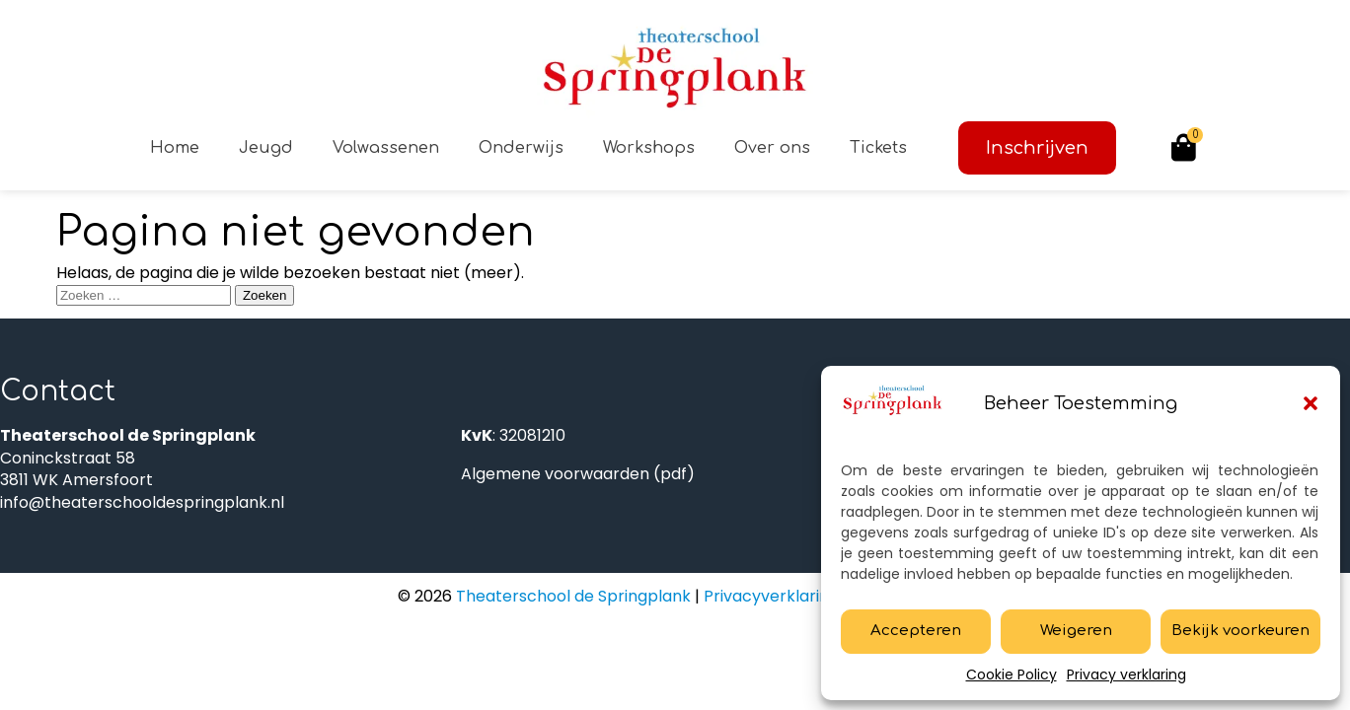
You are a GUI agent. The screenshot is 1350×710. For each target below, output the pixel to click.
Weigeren (1076, 630)
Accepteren (915, 630)
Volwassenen (386, 148)
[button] (1310, 403)
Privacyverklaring (771, 596)
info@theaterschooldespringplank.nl (142, 502)
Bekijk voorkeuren (1240, 630)
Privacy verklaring (1126, 674)
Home (174, 148)
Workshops (649, 148)
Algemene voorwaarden (555, 473)
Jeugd (266, 148)
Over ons (772, 148)
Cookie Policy (1011, 674)
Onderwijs (521, 148)
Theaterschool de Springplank (571, 596)
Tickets (878, 148)
